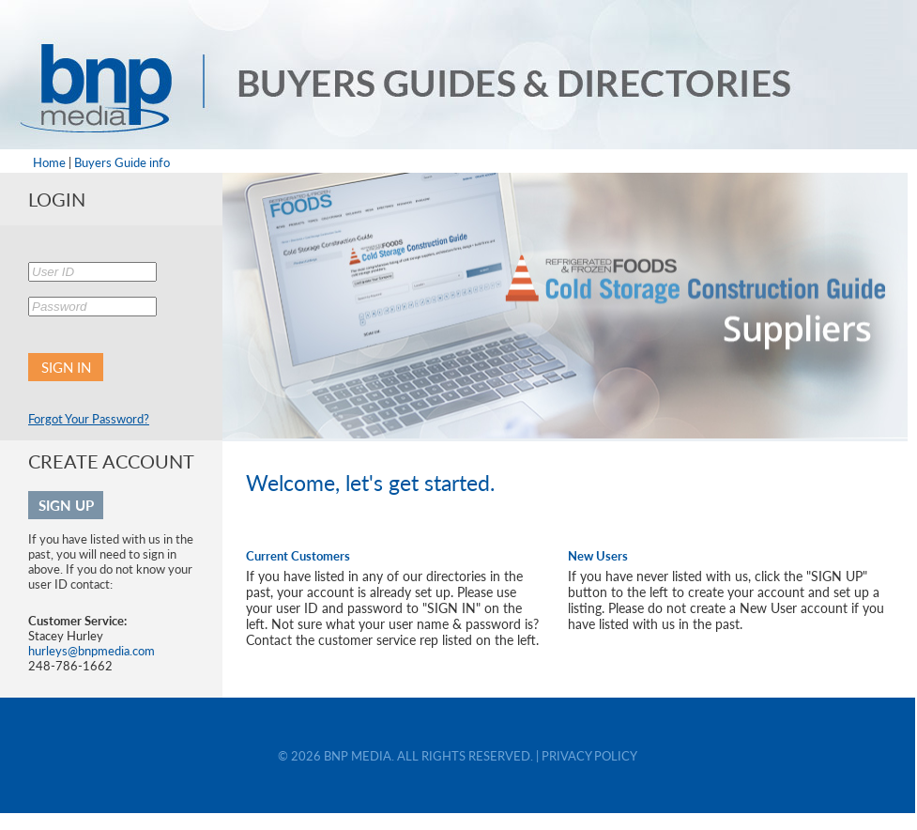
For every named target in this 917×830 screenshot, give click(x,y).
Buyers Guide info (122, 162)
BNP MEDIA (357, 755)
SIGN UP (66, 505)
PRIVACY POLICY (589, 755)
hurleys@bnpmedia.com (91, 650)
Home (49, 162)
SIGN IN (66, 367)
